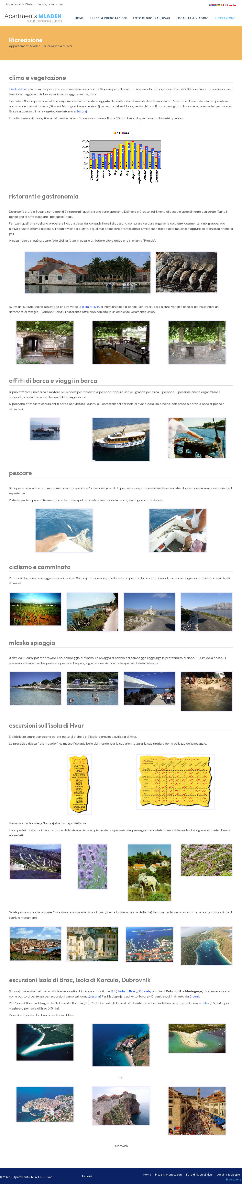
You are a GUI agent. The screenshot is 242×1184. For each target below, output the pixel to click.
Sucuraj (81, 111)
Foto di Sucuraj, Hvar (185, 1176)
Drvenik (195, 996)
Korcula (145, 991)
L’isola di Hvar (18, 89)
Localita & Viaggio (213, 1176)
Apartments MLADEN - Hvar (32, 1176)
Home (135, 1176)
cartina (95, 996)
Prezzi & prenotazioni (155, 1176)
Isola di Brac (127, 991)
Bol (113, 991)
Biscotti (87, 1175)
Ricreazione (234, 1176)
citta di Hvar (91, 307)
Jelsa (205, 1003)
